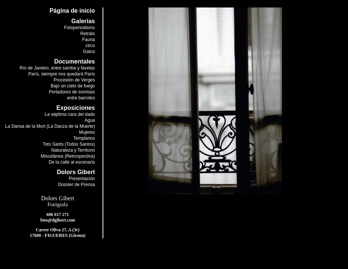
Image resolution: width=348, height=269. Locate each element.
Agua (89, 120)
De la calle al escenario (71, 162)
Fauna (88, 39)
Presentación (82, 178)
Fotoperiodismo (79, 27)
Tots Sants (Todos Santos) (69, 144)
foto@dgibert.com (57, 220)
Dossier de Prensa (76, 184)
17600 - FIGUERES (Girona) (57, 235)
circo (90, 45)
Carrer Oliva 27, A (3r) (57, 229)
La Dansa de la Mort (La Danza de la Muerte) (50, 126)
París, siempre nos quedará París (61, 74)
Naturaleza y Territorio (73, 150)
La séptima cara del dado (70, 114)
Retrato (87, 33)
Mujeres (87, 132)
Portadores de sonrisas (72, 92)
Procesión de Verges (74, 80)
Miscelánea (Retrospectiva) (68, 156)
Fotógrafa (57, 204)
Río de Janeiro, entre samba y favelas (57, 68)
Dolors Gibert (57, 198)
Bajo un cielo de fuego (73, 86)
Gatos (89, 51)
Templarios (84, 138)
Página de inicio (72, 10)
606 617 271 (58, 214)
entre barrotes (81, 98)
